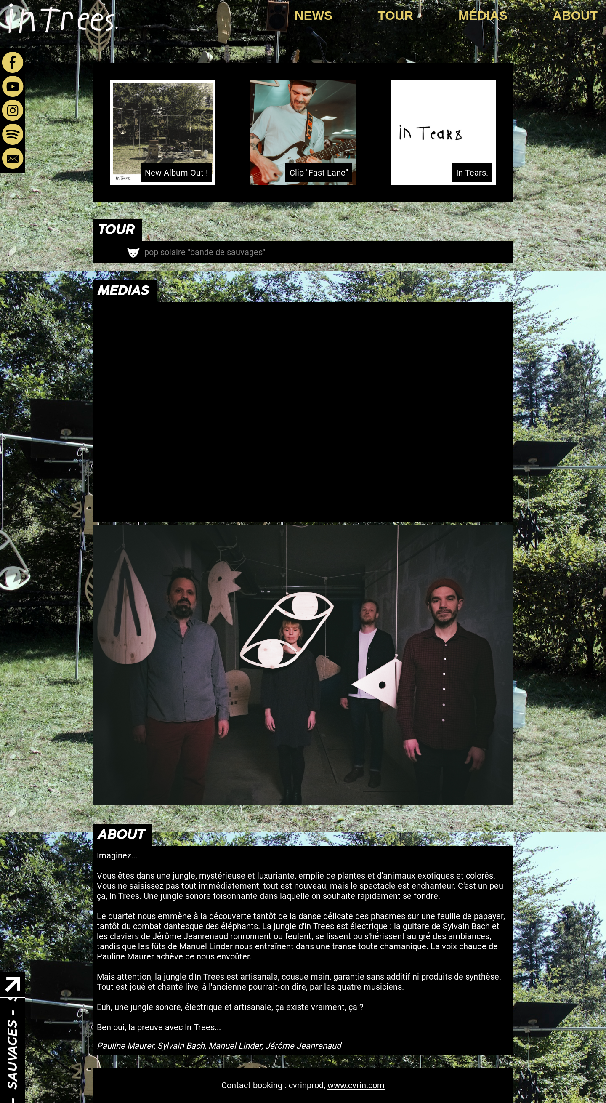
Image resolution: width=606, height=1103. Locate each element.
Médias (483, 15)
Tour (395, 15)
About (575, 15)
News (313, 15)
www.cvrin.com (356, 1085)
